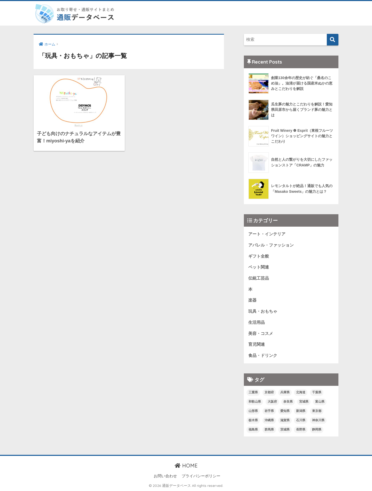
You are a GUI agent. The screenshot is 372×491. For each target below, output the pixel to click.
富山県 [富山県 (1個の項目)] (319, 401)
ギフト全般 (258, 256)
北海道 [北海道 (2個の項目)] (300, 392)
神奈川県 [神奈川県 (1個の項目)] (318, 420)
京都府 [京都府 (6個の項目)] (269, 392)
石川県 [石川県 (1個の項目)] (300, 420)
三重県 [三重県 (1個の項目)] (253, 392)
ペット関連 (258, 267)
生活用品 (256, 322)
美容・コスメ (260, 333)
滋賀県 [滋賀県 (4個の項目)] (285, 420)
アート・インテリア (266, 234)
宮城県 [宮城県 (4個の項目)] (303, 401)
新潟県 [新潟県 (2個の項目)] (300, 411)
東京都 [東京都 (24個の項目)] (316, 411)
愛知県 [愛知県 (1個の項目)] (285, 411)
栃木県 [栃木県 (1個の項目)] (253, 420)
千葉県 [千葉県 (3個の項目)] (316, 392)
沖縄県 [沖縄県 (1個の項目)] (269, 420)
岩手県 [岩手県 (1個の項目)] (269, 411)
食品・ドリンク (262, 355)
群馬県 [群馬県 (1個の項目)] (269, 429)
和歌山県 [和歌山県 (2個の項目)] (255, 401)
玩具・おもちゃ (262, 311)
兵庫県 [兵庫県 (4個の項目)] (285, 392)
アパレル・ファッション (271, 245)
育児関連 (256, 344)
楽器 (252, 300)
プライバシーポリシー (201, 476)
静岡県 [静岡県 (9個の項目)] (316, 429)
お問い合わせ (165, 476)
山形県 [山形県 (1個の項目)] (253, 411)
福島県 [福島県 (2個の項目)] (253, 429)
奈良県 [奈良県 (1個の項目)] (288, 401)
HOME (186, 465)
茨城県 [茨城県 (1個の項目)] (285, 429)
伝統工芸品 (258, 278)
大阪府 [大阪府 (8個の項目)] (272, 401)
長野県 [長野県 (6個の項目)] (300, 429)
